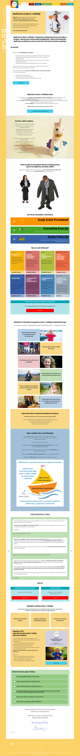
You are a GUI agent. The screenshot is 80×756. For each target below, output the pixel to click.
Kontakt (70, 4)
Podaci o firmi (45, 743)
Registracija (25, 598)
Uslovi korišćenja (34, 743)
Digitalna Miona (47, 4)
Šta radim (38, 4)
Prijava (55, 598)
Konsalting (56, 4)
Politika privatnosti (23, 743)
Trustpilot (13, 733)
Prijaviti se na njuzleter (68, 743)
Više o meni (21, 83)
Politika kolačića (57, 743)
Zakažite (40, 311)
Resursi (63, 4)
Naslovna (25, 4)
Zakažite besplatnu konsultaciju (40, 111)
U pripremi (58, 296)
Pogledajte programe (16, 272)
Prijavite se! (56, 663)
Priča (31, 4)
